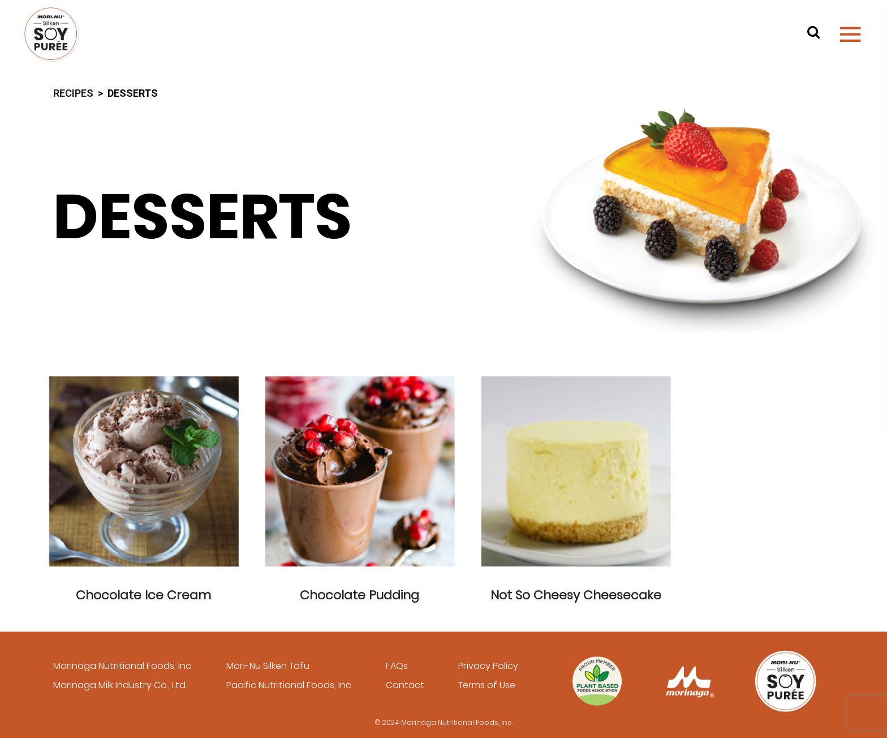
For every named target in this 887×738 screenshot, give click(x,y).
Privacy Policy (488, 665)
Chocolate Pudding (359, 595)
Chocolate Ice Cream (143, 595)
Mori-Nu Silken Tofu (267, 665)
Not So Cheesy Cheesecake (575, 595)
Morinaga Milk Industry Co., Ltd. (120, 685)
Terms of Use (486, 685)
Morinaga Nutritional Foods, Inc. (122, 665)
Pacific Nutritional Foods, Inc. (289, 685)
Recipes (73, 93)
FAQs (397, 665)
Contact (405, 685)
